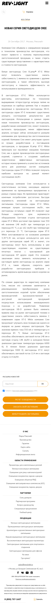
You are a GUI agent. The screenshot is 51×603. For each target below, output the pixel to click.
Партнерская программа (25, 501)
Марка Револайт (25, 436)
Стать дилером (25, 498)
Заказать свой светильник (25, 407)
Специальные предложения (25, 509)
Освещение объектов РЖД (25, 480)
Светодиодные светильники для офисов (25, 551)
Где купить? (25, 558)
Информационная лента (25, 454)
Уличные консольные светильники (25, 469)
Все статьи (25, 19)
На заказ (25, 554)
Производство (25, 440)
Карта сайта (25, 447)
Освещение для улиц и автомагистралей (26, 472)
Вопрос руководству (25, 505)
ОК (42, 384)
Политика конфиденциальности (25, 579)
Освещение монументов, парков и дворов (25, 476)
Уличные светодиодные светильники (25, 523)
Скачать (25, 451)
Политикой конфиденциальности (22, 391)
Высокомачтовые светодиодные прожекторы (25, 540)
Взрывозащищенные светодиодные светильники (25, 537)
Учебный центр (26, 512)
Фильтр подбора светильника (25, 414)
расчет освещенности (25, 399)
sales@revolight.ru (25, 564)
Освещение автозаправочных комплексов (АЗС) (25, 483)
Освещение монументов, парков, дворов (25, 487)
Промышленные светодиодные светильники (25, 526)
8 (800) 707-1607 (12, 599)
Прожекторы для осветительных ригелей (25, 465)
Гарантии (25, 443)
